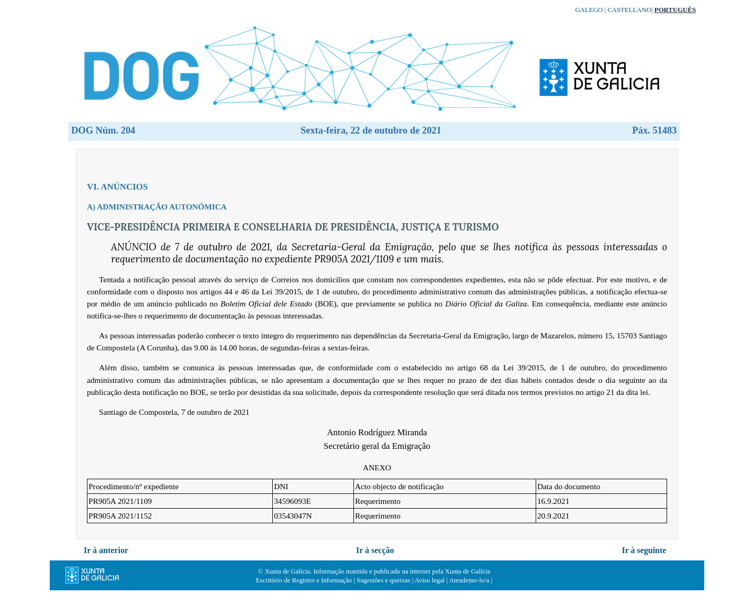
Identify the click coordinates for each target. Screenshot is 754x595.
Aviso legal (430, 580)
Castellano (629, 10)
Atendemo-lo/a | (471, 580)
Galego (589, 10)
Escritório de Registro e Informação (304, 580)
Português (675, 10)
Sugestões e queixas (383, 580)
